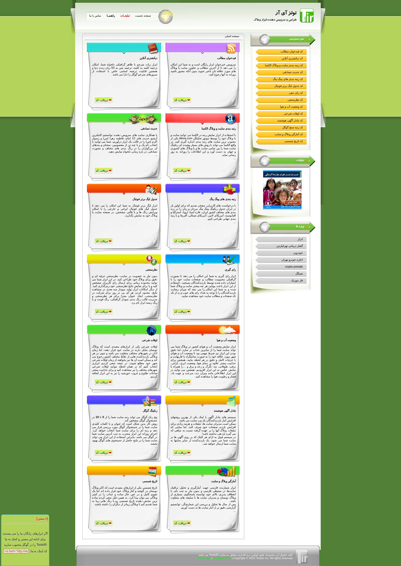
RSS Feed (204, 558)
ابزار (300, 238)
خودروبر (298, 252)
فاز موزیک (297, 280)
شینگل (299, 273)
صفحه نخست (143, 15)
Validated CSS (222, 558)
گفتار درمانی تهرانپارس (289, 245)
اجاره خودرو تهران (292, 259)
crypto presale (294, 266)
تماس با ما (95, 15)
